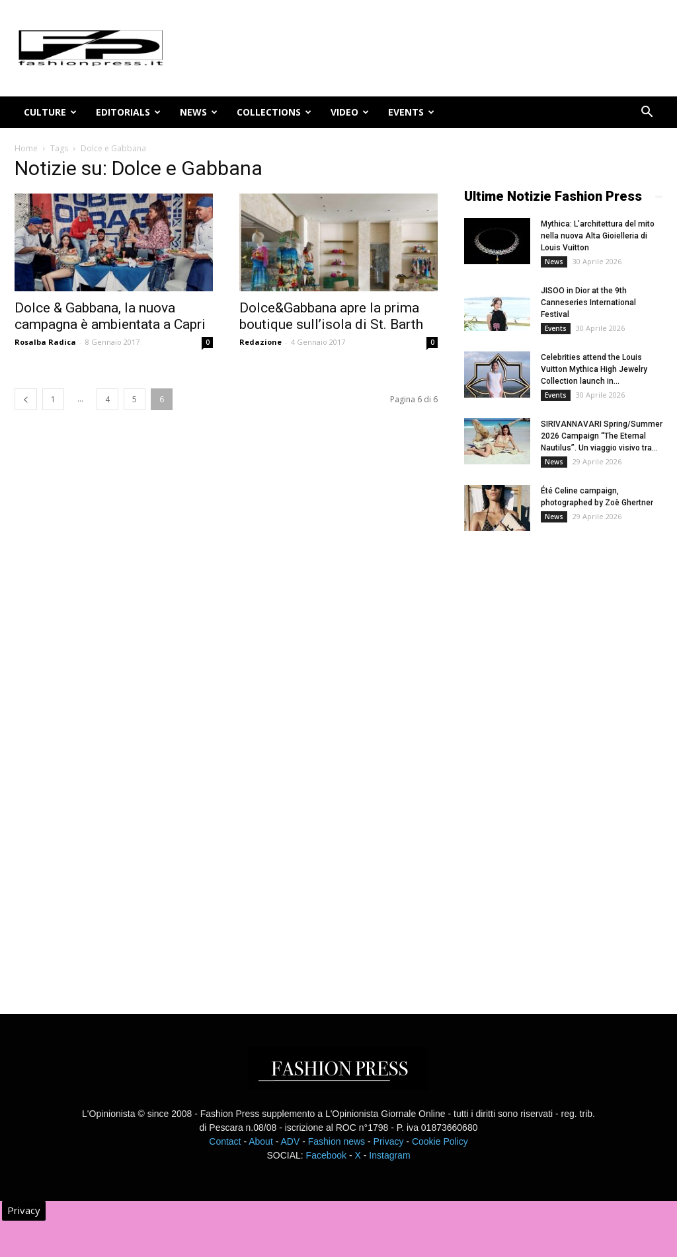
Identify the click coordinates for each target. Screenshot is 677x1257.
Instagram (389, 1155)
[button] (646, 113)
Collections (274, 112)
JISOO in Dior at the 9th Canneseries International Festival (588, 302)
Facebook (326, 1155)
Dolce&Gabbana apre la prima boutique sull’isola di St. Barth (331, 316)
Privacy (389, 1141)
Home (26, 148)
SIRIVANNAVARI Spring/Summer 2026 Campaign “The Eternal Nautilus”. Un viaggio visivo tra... (601, 435)
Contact (225, 1141)
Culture (50, 112)
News (199, 112)
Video (350, 112)
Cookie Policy (440, 1141)
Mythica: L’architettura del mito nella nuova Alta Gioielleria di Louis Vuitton (598, 235)
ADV (289, 1141)
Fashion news (336, 1141)
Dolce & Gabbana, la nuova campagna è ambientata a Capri (110, 316)
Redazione (260, 342)
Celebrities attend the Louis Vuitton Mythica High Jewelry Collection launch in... (594, 369)
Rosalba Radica (45, 342)
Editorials (128, 112)
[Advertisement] (563, 761)
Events (411, 112)
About (261, 1141)
